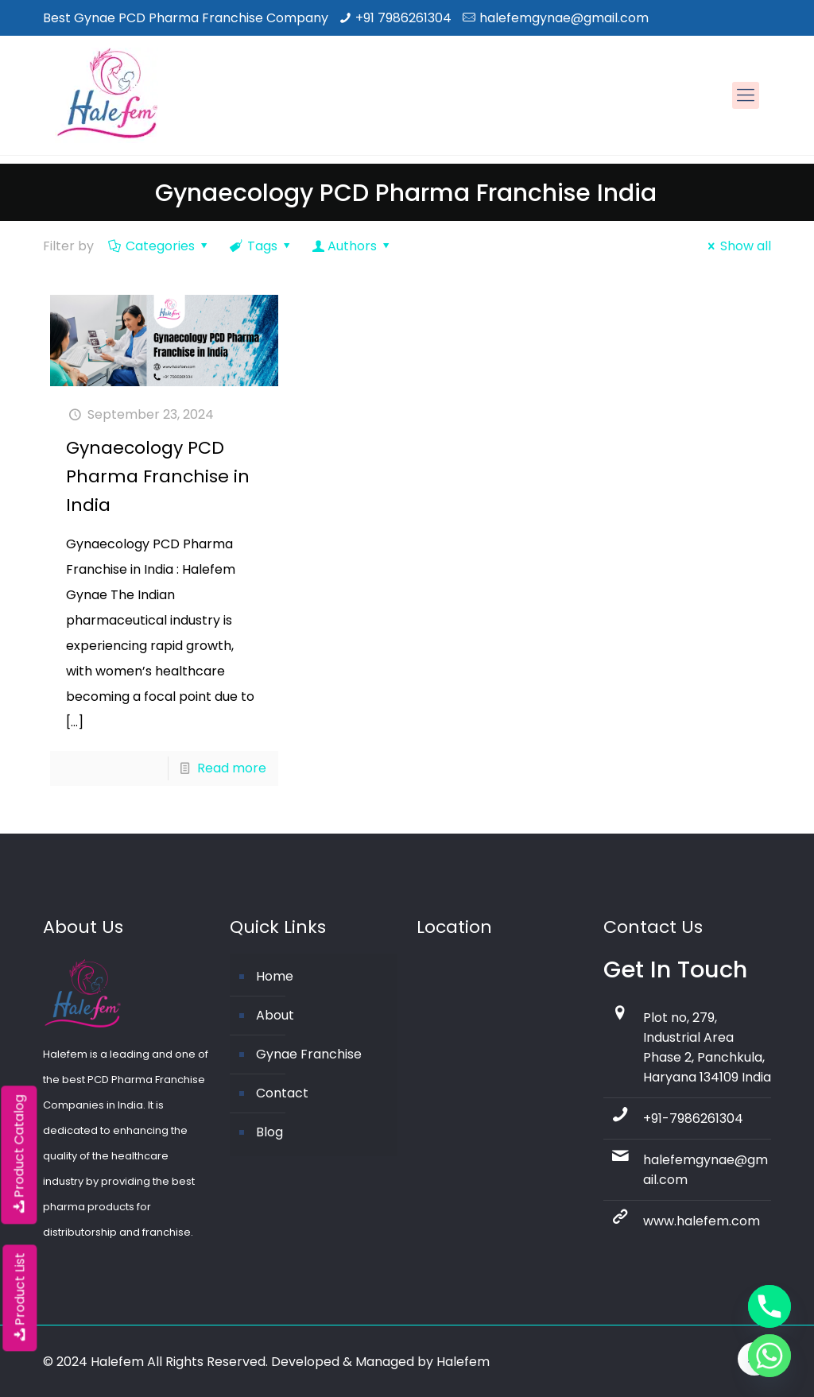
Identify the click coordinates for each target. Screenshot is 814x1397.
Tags (261, 246)
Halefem (463, 1361)
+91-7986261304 (693, 1118)
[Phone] (769, 1306)
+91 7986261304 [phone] (403, 18)
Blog (269, 1132)
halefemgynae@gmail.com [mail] (564, 18)
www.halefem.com (701, 1221)
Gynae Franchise (309, 1054)
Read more (231, 768)
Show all (737, 246)
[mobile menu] (745, 95)
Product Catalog (19, 1154)
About (275, 1015)
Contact (282, 1093)
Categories (159, 246)
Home (274, 976)
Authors (352, 246)
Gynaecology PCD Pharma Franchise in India (158, 476)
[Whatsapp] (769, 1355)
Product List (19, 1297)
